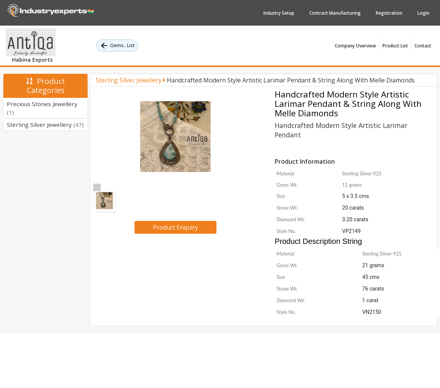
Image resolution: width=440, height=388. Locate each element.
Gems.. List (117, 45)
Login (423, 13)
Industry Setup (278, 13)
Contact (422, 46)
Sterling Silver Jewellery (45, 124)
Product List (395, 46)
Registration (389, 13)
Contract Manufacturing (335, 13)
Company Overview (355, 46)
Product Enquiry (175, 227)
